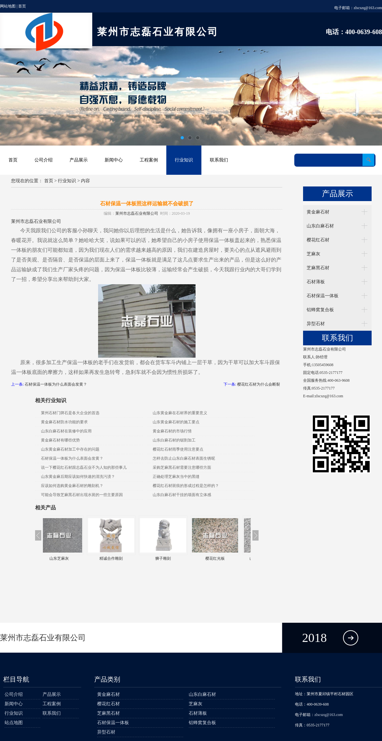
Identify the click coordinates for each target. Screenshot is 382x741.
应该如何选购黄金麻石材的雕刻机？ (72, 485)
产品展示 (79, 160)
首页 (22, 6)
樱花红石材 (318, 239)
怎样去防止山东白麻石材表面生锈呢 (184, 458)
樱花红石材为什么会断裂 (258, 384)
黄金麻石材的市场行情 (172, 431)
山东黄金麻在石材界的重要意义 (180, 413)
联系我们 (219, 160)
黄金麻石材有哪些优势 (60, 440)
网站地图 (8, 6)
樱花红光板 (225, 558)
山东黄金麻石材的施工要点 (176, 422)
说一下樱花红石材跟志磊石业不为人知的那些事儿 (84, 467)
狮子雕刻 (173, 558)
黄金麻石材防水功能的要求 (64, 422)
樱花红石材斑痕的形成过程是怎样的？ (186, 485)
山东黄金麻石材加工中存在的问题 (70, 449)
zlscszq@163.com (368, 8)
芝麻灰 (313, 253)
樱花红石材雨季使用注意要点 (178, 449)
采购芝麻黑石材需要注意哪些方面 (182, 467)
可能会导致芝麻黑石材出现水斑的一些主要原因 (82, 494)
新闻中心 (114, 160)
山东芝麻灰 (69, 558)
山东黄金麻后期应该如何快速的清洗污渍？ (78, 476)
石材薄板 (316, 281)
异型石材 (316, 323)
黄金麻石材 (318, 212)
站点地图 (14, 722)
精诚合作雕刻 (121, 558)
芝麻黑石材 (318, 267)
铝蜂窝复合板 (320, 309)
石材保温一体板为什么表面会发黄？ (56, 384)
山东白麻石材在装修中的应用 (66, 431)
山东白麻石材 (320, 226)
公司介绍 (43, 160)
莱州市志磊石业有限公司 (136, 213)
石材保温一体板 (322, 295)
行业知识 (184, 160)
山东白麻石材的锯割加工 (174, 440)
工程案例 (149, 160)
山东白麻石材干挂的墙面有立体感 (182, 494)
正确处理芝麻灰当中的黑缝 (176, 476)
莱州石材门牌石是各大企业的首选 (70, 413)
